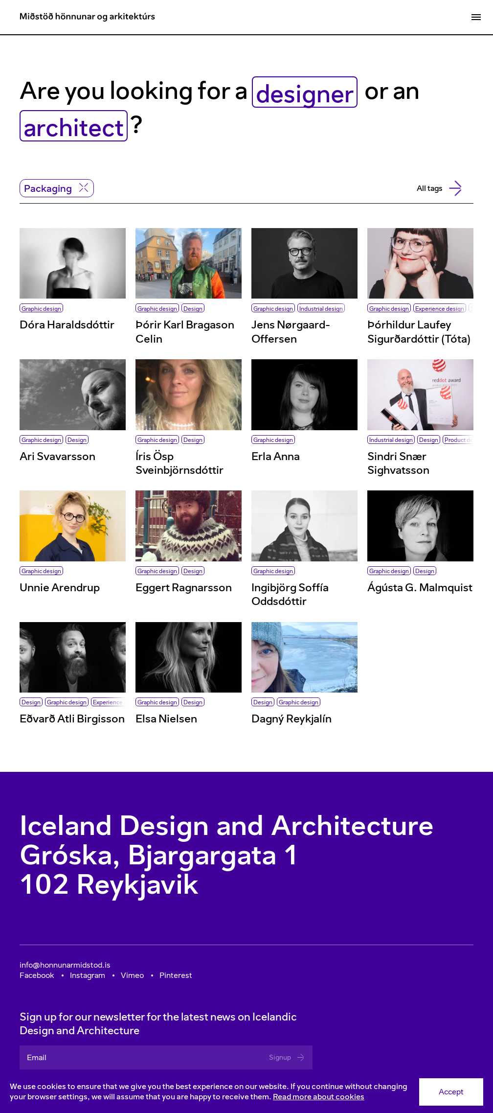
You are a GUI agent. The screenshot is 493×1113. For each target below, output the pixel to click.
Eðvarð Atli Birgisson (72, 718)
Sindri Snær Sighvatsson (398, 463)
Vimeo (132, 975)
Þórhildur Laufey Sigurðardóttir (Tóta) (419, 331)
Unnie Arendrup (60, 587)
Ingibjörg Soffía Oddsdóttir (290, 594)
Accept (451, 1091)
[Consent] (246, 1092)
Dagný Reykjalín (291, 718)
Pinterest (175, 975)
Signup (287, 1057)
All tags (438, 188)
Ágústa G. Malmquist (419, 587)
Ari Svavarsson (57, 456)
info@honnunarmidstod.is (65, 965)
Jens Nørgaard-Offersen (290, 331)
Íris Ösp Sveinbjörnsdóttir (179, 463)
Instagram (87, 975)
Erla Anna (275, 456)
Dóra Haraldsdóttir (67, 324)
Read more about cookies (318, 1096)
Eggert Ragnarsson (183, 587)
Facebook (37, 975)
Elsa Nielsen (166, 718)
